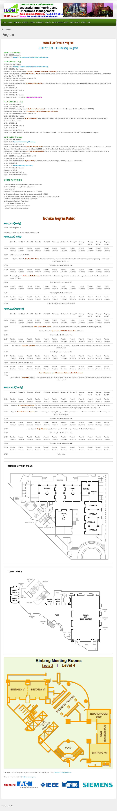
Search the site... (112, 22)
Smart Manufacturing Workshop (24, 142)
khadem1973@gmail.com (63, 772)
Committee (25, 22)
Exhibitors (48, 22)
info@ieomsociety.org (28, 777)
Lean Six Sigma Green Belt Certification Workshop (30, 57)
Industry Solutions (75, 22)
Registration (17, 22)
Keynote (83, 22)
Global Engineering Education (60, 22)
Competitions (39, 22)
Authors (10, 22)
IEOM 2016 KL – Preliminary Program (58, 48)
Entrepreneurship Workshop (23, 165)
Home (4, 22)
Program (32, 22)
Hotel (89, 22)
